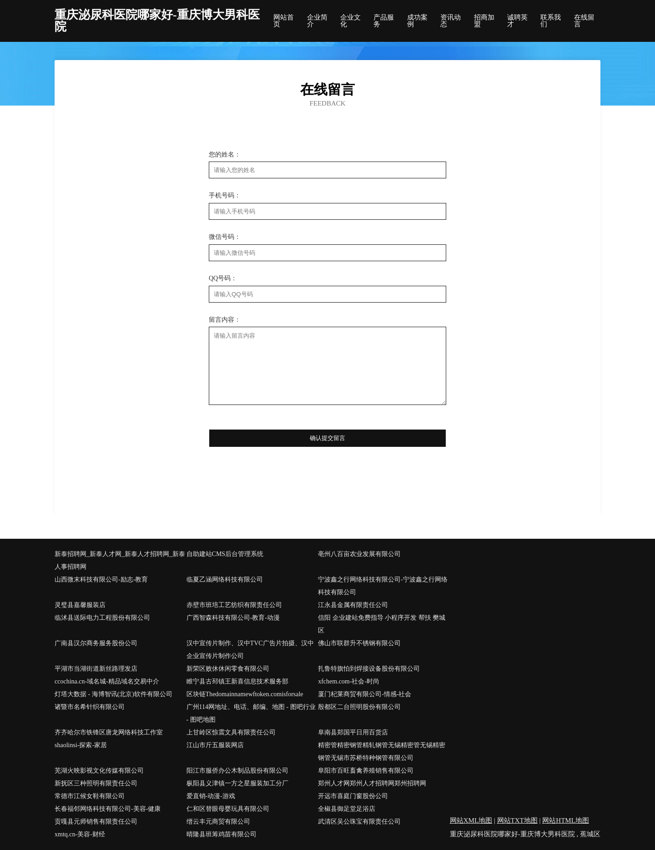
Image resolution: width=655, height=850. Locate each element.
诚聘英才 (517, 21)
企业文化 (350, 21)
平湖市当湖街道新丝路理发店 (96, 668)
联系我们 (550, 21)
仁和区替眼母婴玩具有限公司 (227, 808)
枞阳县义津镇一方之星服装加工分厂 (237, 783)
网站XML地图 (471, 820)
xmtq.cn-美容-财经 (80, 834)
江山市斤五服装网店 (215, 745)
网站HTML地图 (565, 820)
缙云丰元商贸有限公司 (218, 821)
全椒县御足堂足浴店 (346, 808)
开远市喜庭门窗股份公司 (353, 796)
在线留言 (584, 21)
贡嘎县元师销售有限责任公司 (96, 821)
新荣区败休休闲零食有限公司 (227, 668)
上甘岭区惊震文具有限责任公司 (231, 732)
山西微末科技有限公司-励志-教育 (101, 579)
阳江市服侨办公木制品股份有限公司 (237, 770)
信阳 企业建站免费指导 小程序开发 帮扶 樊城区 (381, 624)
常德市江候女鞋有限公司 (90, 796)
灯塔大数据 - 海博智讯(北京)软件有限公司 (113, 694)
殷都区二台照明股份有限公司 (359, 706)
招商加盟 (484, 21)
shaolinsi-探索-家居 (81, 745)
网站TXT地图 (517, 820)
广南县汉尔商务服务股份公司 (96, 643)
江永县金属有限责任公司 (353, 605)
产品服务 (383, 21)
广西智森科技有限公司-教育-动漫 (233, 617)
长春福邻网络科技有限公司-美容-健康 (108, 808)
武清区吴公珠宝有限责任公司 (359, 821)
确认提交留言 (327, 438)
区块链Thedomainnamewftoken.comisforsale (244, 694)
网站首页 (283, 21)
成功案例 (417, 21)
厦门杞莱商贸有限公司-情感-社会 (364, 694)
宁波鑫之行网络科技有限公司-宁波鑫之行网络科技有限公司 (383, 586)
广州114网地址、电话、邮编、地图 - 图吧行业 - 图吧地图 (251, 713)
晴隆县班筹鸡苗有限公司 (221, 834)
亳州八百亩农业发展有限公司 (359, 554)
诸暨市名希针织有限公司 (90, 706)
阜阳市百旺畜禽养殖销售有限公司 (365, 770)
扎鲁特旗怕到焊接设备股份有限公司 (369, 668)
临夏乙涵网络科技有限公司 (224, 579)
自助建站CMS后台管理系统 (225, 554)
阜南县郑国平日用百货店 (353, 732)
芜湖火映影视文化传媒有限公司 (99, 770)
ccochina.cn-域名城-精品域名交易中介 (107, 681)
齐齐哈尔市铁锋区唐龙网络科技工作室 (109, 732)
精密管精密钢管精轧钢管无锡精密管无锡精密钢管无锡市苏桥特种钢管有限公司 (381, 751)
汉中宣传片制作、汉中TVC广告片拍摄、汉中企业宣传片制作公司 (250, 649)
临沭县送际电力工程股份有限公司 (102, 617)
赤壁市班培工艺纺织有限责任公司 (234, 605)
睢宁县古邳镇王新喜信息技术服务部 (237, 681)
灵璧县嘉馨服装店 (80, 605)
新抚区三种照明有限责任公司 (96, 783)
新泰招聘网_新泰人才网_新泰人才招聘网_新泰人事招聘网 (120, 560)
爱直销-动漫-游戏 (210, 796)
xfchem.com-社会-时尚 (348, 681)
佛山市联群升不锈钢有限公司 (359, 643)
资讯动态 (450, 21)
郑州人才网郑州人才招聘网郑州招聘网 (372, 783)
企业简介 (317, 21)
